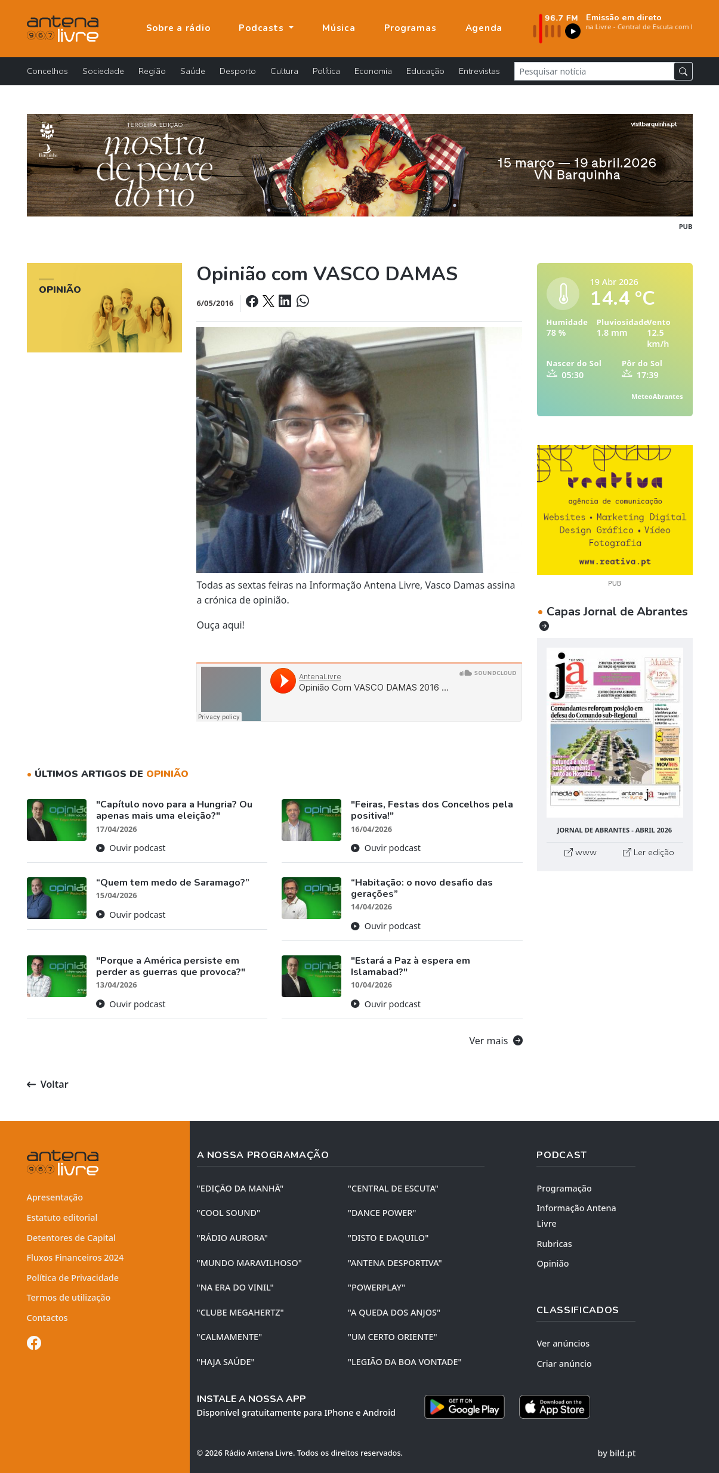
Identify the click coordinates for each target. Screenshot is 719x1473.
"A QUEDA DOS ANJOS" (394, 1312)
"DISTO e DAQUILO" (388, 1237)
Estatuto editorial (62, 1217)
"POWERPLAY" (376, 1287)
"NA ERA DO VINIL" (235, 1287)
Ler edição (648, 852)
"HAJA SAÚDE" (226, 1361)
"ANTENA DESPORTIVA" (395, 1262)
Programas (410, 28)
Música (339, 28)
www (580, 852)
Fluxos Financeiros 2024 (75, 1257)
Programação (563, 1188)
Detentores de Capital (71, 1237)
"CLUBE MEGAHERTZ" (240, 1312)
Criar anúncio (563, 1363)
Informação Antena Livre (576, 1215)
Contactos (47, 1317)
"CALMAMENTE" (230, 1336)
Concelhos (47, 71)
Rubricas (554, 1243)
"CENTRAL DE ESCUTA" (393, 1188)
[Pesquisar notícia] (594, 71)
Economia (373, 71)
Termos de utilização (69, 1297)
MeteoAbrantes (657, 396)
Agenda (484, 28)
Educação (425, 71)
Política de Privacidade (73, 1277)
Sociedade (103, 71)
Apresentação (55, 1197)
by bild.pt (617, 1453)
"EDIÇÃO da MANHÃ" (240, 1188)
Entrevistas (479, 71)
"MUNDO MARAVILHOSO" (249, 1262)
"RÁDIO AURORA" (232, 1237)
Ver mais (496, 1040)
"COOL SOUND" (229, 1212)
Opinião (552, 1263)
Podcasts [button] (262, 28)
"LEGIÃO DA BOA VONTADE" (405, 1361)
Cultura (284, 71)
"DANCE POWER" (382, 1212)
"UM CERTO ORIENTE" (392, 1336)
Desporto (238, 71)
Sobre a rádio (178, 28)
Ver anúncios (563, 1343)
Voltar (48, 1084)
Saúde (192, 71)
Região (152, 71)
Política (326, 71)
